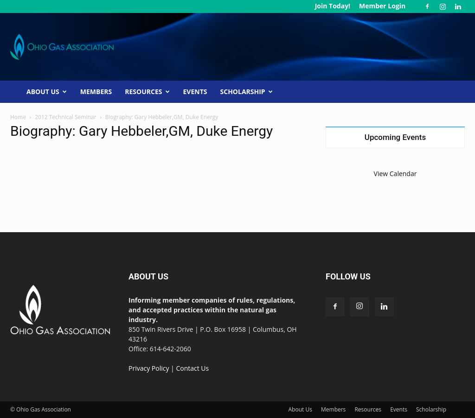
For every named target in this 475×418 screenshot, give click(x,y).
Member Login (382, 5)
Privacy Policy (148, 368)
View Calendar (395, 173)
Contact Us (192, 368)
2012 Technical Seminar (65, 117)
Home (18, 117)
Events (195, 91)
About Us (46, 91)
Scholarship (246, 91)
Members (96, 91)
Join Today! (332, 5)
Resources (147, 91)
